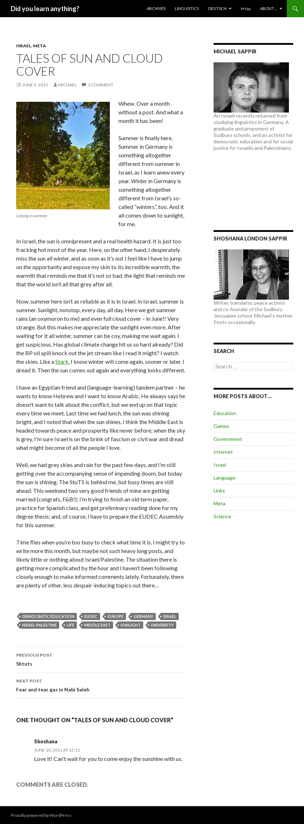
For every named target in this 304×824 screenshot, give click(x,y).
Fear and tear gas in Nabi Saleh (101, 684)
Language (224, 478)
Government (228, 439)
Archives (156, 8)
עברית (246, 8)
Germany (143, 616)
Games (221, 426)
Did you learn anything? (45, 9)
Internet (223, 452)
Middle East (97, 625)
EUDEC (91, 616)
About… (268, 8)
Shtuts (101, 659)
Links (219, 490)
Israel (23, 45)
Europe (115, 616)
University (162, 625)
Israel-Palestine (39, 625)
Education (225, 413)
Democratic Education (48, 616)
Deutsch (217, 8)
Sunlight (131, 625)
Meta (39, 45)
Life (70, 625)
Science (222, 516)
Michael (67, 84)
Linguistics (187, 8)
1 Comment (100, 84)
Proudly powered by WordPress (41, 815)
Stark (62, 361)
